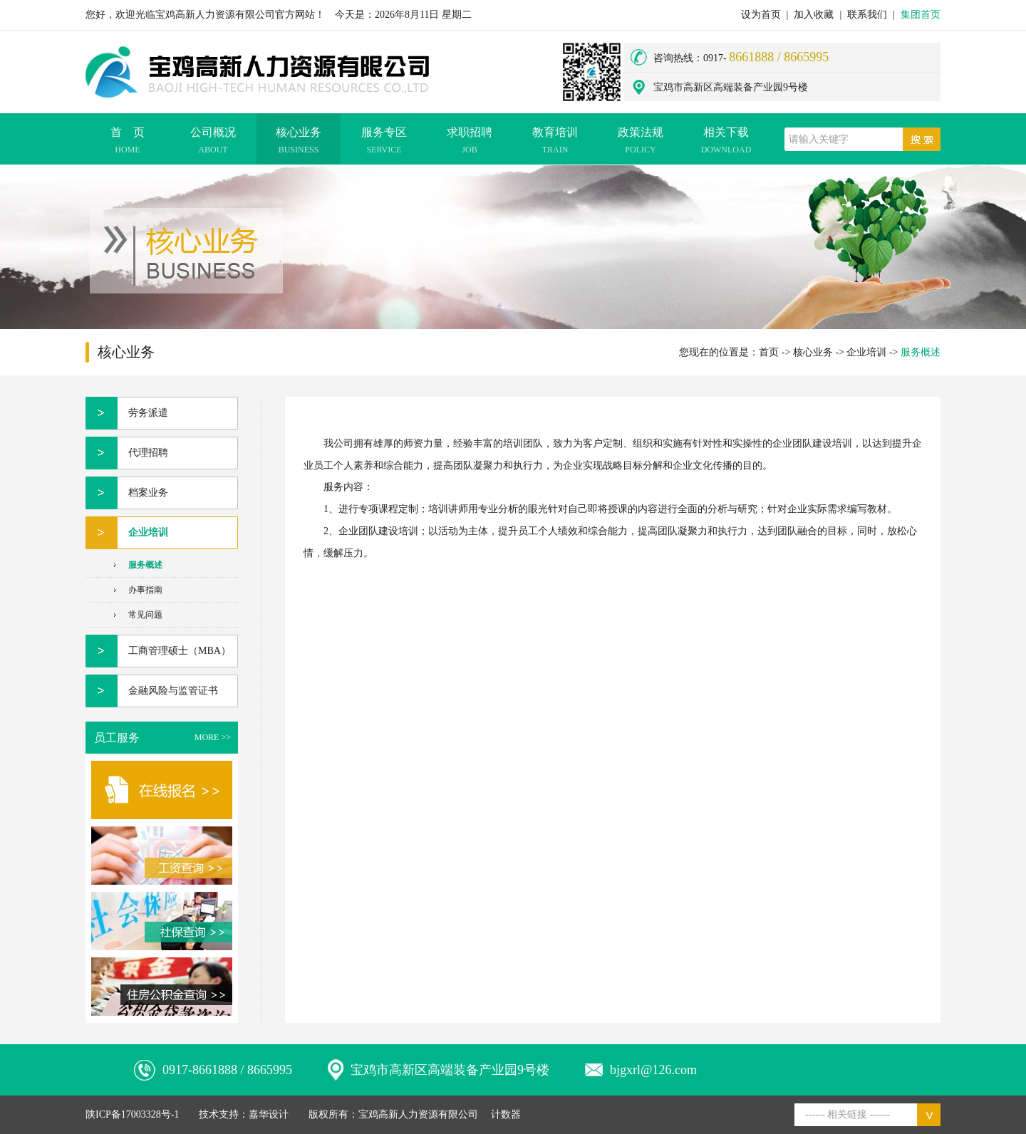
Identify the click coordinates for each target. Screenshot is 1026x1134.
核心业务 (298, 142)
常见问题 (145, 615)
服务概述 (145, 565)
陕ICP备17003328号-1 (132, 1114)
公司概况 (213, 142)
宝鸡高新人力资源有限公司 (418, 1114)
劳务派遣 (148, 412)
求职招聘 (470, 142)
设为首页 (761, 14)
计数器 (506, 1114)
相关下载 (726, 142)
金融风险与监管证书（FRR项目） (173, 696)
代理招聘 (148, 452)
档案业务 (148, 492)
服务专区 (384, 142)
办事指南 (145, 590)
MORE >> (213, 737)
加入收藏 (814, 14)
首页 (769, 352)
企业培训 (866, 352)
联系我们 (867, 14)
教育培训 (555, 142)
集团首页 (920, 14)
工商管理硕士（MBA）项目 (179, 656)
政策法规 (640, 142)
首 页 (128, 142)
